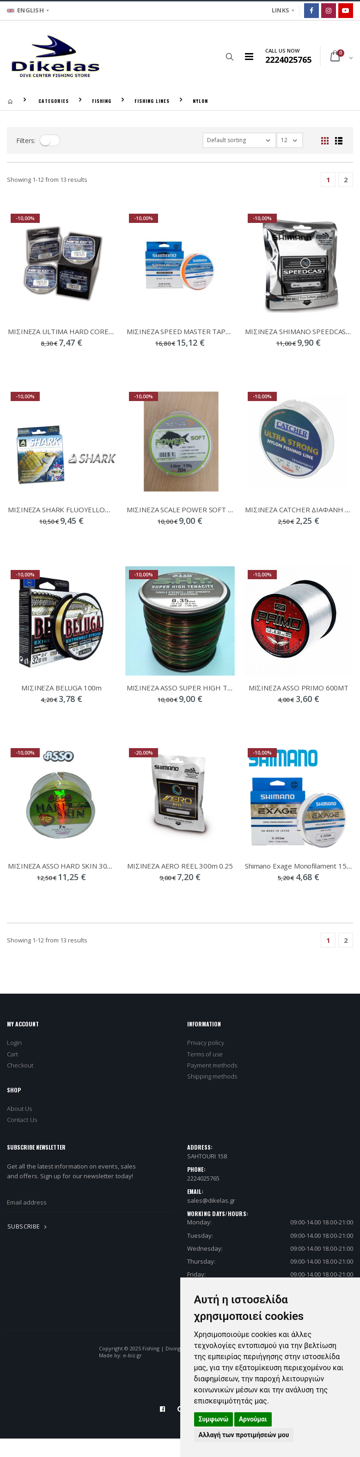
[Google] (345, 10)
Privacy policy (206, 1042)
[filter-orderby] (239, 140)
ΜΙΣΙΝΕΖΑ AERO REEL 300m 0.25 (180, 865)
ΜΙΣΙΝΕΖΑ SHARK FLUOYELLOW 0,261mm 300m (85, 509)
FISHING (101, 100)
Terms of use (205, 1054)
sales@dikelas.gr (211, 1200)
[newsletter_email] (90, 1202)
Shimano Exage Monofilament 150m (300, 865)
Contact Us (22, 1119)
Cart (12, 1054)
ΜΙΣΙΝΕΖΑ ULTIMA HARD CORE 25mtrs (70, 331)
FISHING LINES (152, 100)
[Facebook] (311, 10)
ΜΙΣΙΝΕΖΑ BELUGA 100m (61, 687)
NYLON (200, 100)
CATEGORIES (53, 100)
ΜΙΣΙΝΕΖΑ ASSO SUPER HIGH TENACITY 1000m (203, 687)
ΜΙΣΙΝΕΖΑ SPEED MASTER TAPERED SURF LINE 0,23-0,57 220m (229, 331)
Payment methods (212, 1065)
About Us (19, 1108)
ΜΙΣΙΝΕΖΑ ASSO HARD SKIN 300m (62, 865)
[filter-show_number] (289, 140)
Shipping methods (212, 1076)
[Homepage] (10, 100)
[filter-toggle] (50, 140)
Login (14, 1042)
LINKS (280, 10)
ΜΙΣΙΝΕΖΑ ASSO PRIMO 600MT (298, 687)
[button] (230, 56)
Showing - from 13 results (47, 179)
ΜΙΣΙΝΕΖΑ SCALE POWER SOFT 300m (186, 509)
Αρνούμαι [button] (253, 1419)
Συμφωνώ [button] (214, 1419)
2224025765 (203, 1178)
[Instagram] (328, 10)
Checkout (20, 1065)
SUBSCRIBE (28, 1226)
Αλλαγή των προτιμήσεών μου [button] (244, 1435)
